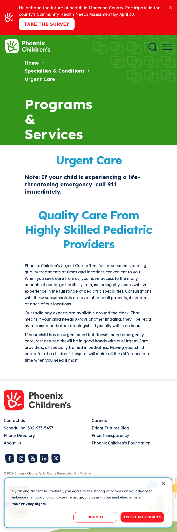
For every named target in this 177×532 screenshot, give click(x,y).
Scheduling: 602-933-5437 (28, 427)
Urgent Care (40, 79)
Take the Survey (46, 24)
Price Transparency (110, 435)
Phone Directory (19, 435)
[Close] (170, 7)
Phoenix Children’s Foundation (121, 442)
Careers (99, 420)
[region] (88, 502)
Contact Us (14, 420)
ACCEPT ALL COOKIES (142, 517)
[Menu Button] (167, 47)
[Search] (152, 47)
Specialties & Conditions (55, 71)
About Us (12, 442)
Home (32, 63)
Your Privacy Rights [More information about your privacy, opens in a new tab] (29, 504)
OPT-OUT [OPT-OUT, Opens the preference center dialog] (95, 517)
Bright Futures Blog (110, 427)
